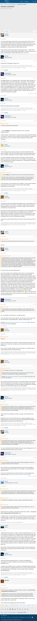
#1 (35, 39)
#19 (35, 558)
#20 (35, 585)
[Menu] (1, 1)
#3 (35, 78)
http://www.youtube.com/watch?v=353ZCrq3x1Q (19, 474)
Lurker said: (4, 587)
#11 (35, 304)
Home (29, 617)
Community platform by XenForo (11, 619)
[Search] (33, 1)
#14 (35, 401)
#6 (35, 149)
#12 (35, 334)
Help (27, 617)
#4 (35, 103)
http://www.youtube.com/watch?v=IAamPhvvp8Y (16, 322)
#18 (35, 530)
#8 (35, 201)
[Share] (34, 39)
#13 (35, 365)
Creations (6, 112)
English (5, 615)
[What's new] (30, 1)
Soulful (3, 8)
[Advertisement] (18, 20)
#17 (35, 486)
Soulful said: (4, 336)
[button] (35, 1)
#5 (35, 120)
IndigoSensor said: (5, 172)
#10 (35, 253)
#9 (35, 236)
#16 (35, 457)
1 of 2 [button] (2, 31)
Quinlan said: (4, 123)
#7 (35, 170)
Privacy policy (22, 617)
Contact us (9, 617)
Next (7, 31)
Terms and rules (15, 617)
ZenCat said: (4, 239)
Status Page (3, 617)
